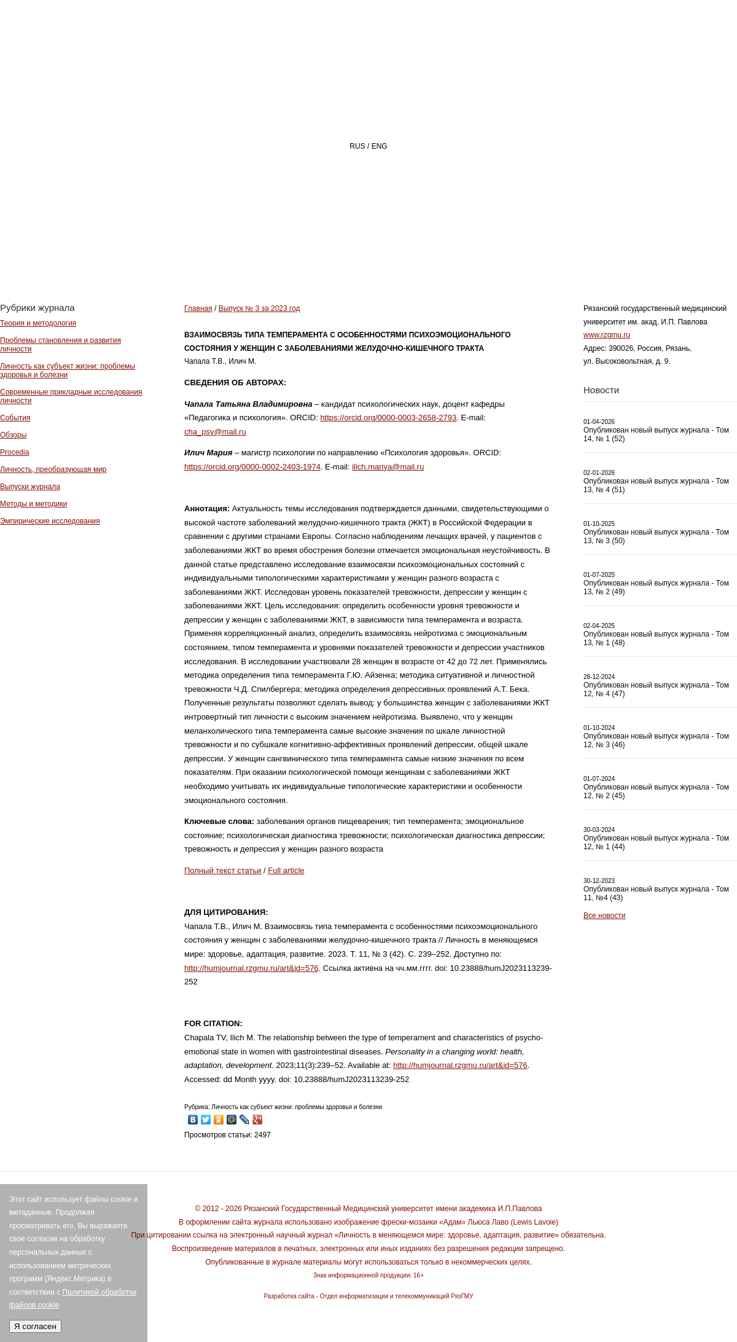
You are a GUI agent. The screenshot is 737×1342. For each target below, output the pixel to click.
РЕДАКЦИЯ (473, 256)
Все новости (604, 915)
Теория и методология (38, 323)
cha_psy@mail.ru (215, 431)
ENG (380, 146)
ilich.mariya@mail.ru (388, 466)
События (15, 418)
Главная (286, 256)
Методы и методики (33, 504)
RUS (357, 146)
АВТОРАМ (562, 256)
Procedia (14, 452)
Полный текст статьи (222, 870)
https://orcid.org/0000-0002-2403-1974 (252, 466)
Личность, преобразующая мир (53, 469)
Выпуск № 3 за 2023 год (259, 308)
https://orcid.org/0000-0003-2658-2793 (388, 417)
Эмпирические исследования (50, 521)
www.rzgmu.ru (606, 335)
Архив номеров (666, 256)
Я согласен (35, 1326)
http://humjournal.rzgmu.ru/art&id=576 (251, 968)
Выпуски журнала (30, 486)
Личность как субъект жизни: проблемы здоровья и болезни (67, 370)
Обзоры (13, 435)
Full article (286, 870)
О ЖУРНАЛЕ (378, 256)
